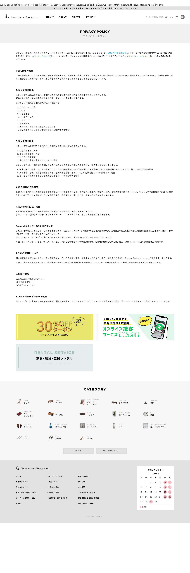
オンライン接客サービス (25, 498)
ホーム (18, 476)
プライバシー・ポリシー (137, 56)
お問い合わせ (83, 476)
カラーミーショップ (41, 56)
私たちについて (22, 487)
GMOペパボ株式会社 (117, 53)
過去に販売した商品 (86, 503)
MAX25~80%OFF (111, 450)
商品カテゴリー (22, 482)
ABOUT (63, 17)
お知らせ (81, 482)
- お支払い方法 (53, 493)
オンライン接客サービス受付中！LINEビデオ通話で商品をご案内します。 (95, 8)
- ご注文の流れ (53, 487)
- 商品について (53, 482)
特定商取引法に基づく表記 (88, 498)
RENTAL (76, 17)
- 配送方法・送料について (57, 498)
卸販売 (18, 503)
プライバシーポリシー (86, 493)
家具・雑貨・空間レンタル (26, 493)
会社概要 (81, 487)
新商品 (78, 450)
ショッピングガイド (55, 476)
